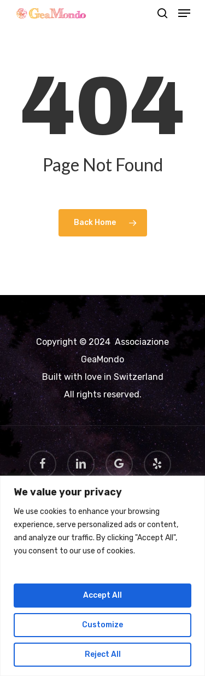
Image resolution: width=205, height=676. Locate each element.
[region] (102, 576)
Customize (102, 624)
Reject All (103, 654)
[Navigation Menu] (184, 13)
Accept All (102, 595)
